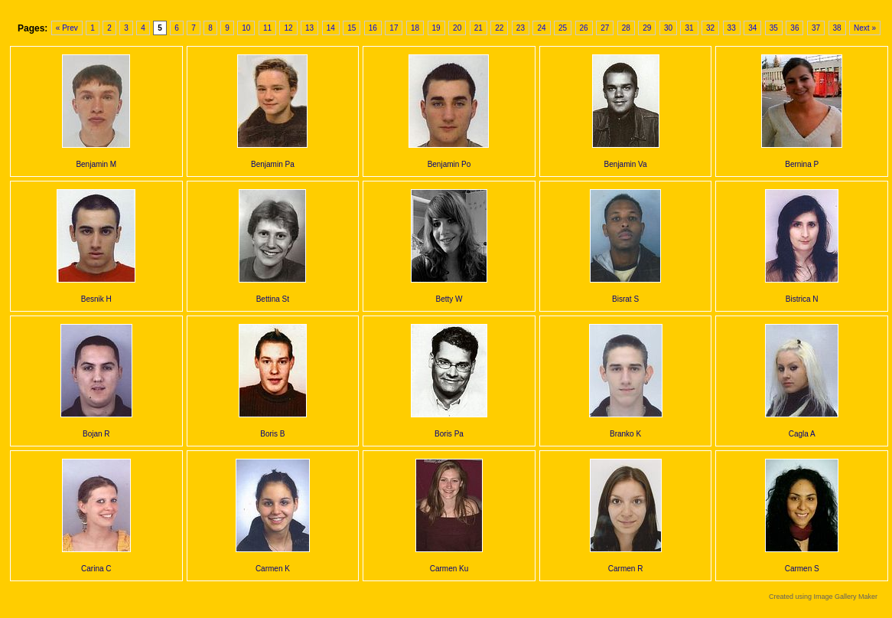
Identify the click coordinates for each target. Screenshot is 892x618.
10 (246, 28)
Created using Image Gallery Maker (823, 596)
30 (668, 28)
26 (584, 28)
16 (373, 28)
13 (309, 28)
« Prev (67, 28)
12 (288, 28)
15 (351, 28)
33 (732, 28)
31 (689, 28)
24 (541, 28)
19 (436, 28)
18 (415, 28)
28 (626, 28)
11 (267, 28)
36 (794, 28)
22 (499, 28)
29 (647, 28)
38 (837, 28)
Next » (865, 28)
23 (520, 28)
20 (457, 28)
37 (816, 28)
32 (710, 28)
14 (331, 28)
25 (562, 28)
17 (393, 28)
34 (752, 28)
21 (478, 28)
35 (774, 28)
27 (605, 28)
